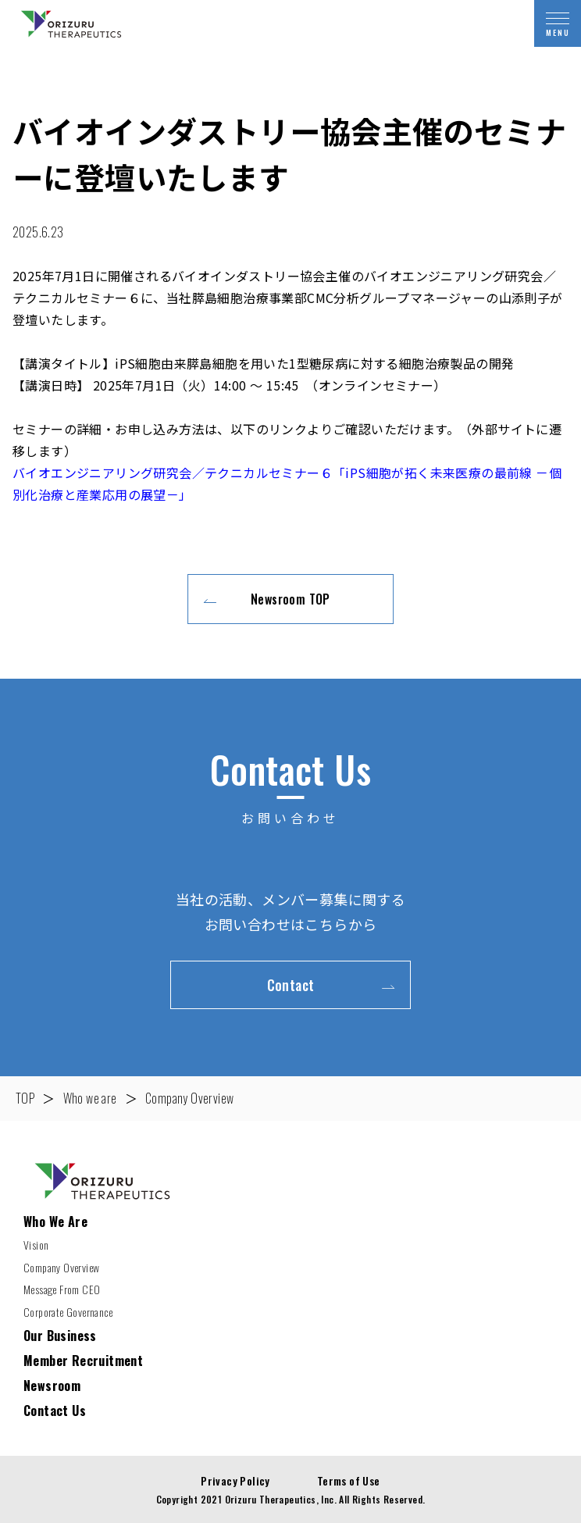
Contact (291, 985)
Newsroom (51, 1385)
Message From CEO (61, 1289)
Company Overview (189, 1098)
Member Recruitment (83, 1360)
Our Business (60, 1335)
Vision (35, 1244)
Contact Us (54, 1410)
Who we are (90, 1098)
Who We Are (55, 1221)
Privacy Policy (235, 1480)
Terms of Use (348, 1480)
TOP (25, 1098)
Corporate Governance (67, 1312)
